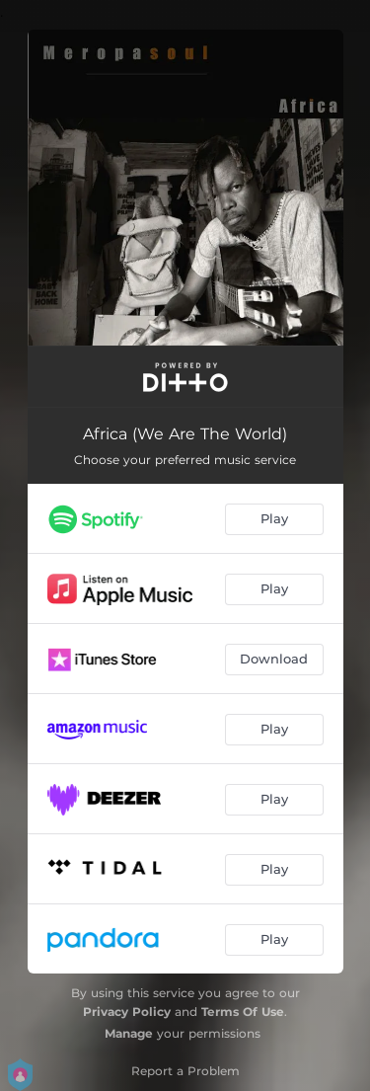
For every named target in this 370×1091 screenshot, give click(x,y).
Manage (129, 1033)
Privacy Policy (127, 1011)
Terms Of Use (242, 1011)
